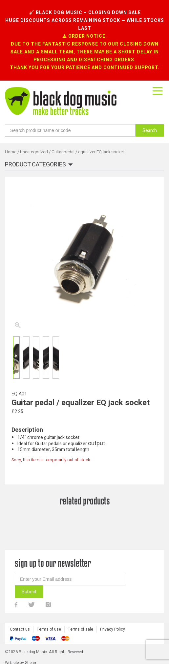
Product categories (35, 165)
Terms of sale (80, 629)
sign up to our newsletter (53, 563)
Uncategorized (34, 152)
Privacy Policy (112, 629)
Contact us (20, 629)
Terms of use (49, 629)
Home (10, 152)
